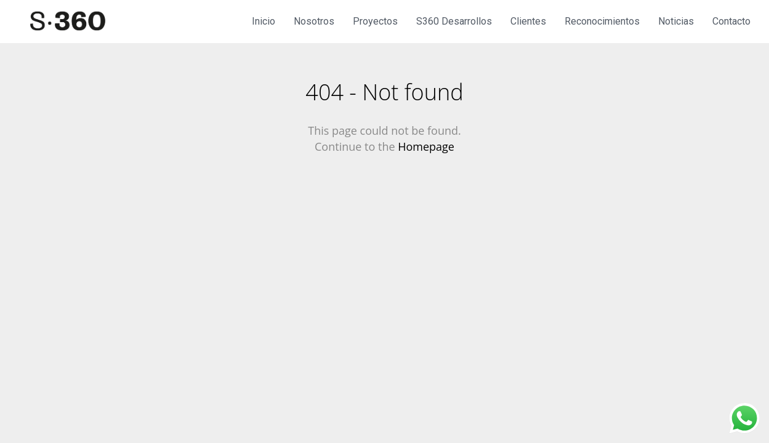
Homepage (426, 146)
